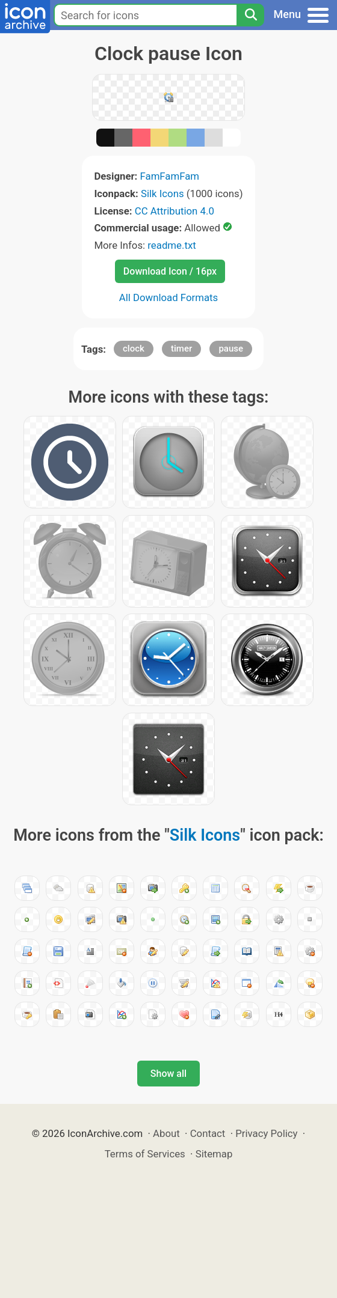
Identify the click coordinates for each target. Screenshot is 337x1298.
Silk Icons (162, 193)
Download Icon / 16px (170, 271)
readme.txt (171, 245)
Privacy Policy (266, 1133)
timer (181, 348)
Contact (208, 1133)
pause (230, 348)
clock (133, 348)
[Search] (250, 15)
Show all (168, 1073)
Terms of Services (145, 1154)
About (166, 1133)
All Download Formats (168, 297)
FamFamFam (170, 176)
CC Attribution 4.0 (174, 211)
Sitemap (214, 1154)
